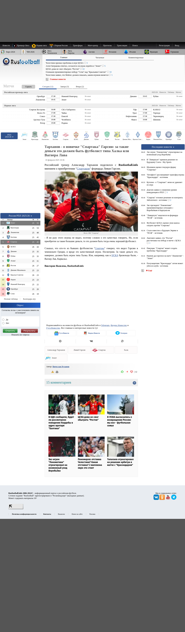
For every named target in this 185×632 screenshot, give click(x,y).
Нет (7, 323)
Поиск (135, 45)
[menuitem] (59, 45)
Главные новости (58, 79)
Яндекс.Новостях (118, 325)
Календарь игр (29, 299)
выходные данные (75, 496)
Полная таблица (11, 299)
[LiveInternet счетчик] (15, 508)
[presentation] (25, 86)
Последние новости (163, 147)
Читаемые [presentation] (100, 57)
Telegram (105, 325)
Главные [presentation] (63, 57)
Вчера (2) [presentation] (80, 86)
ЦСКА (115, 255)
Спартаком (83, 168)
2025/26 (155, 92)
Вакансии (61, 514)
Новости (162, 92)
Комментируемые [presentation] (136, 57)
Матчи (178, 92)
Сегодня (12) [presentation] (47, 86)
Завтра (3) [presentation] (64, 86)
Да (6, 319)
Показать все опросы (20, 335)
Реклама (92, 514)
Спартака (99, 248)
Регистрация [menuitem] (164, 45)
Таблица (171, 92)
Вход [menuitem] (177, 45)
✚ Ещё (148, 270)
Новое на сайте (77, 514)
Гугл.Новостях (53, 328)
